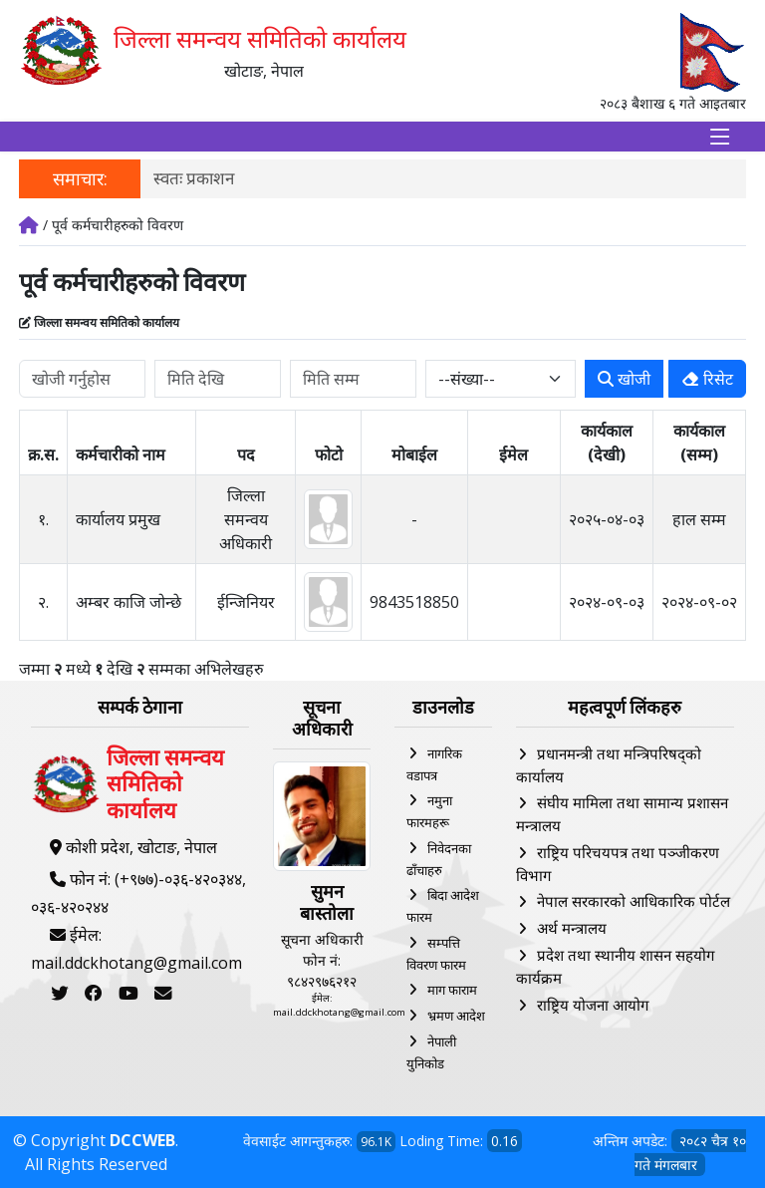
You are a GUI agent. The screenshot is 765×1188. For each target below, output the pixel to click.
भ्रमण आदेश (456, 1016)
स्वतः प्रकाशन (193, 177)
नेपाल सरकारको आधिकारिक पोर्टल (633, 901)
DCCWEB (142, 1140)
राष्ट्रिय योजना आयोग (592, 1005)
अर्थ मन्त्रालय (572, 928)
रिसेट (707, 379)
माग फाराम (452, 990)
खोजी (624, 379)
